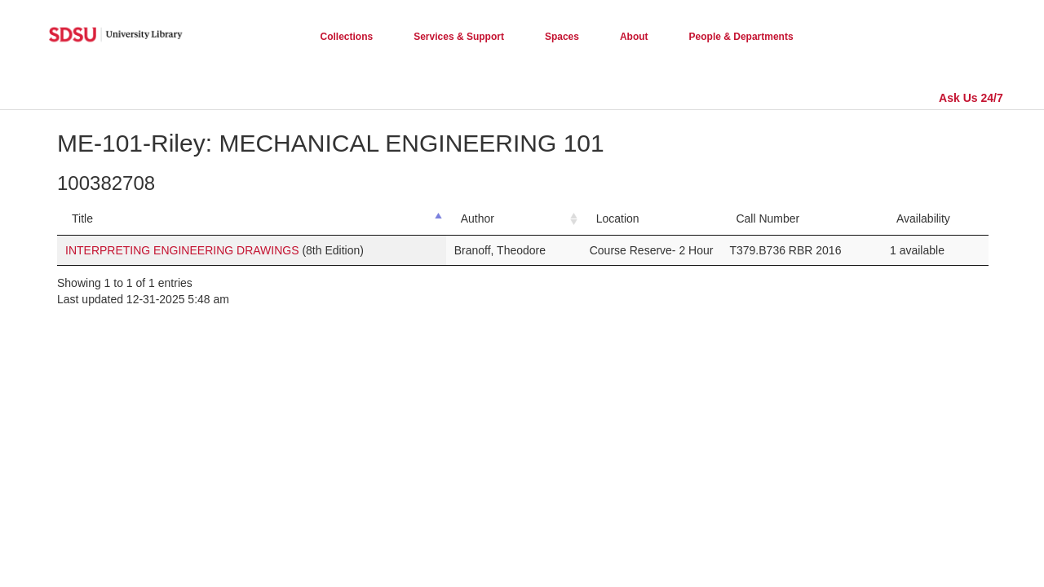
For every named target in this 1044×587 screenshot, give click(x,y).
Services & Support (459, 36)
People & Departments (741, 36)
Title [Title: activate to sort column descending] (82, 218)
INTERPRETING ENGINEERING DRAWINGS (182, 250)
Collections (347, 36)
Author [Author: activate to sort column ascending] (477, 218)
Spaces (562, 36)
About (634, 36)
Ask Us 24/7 (971, 97)
